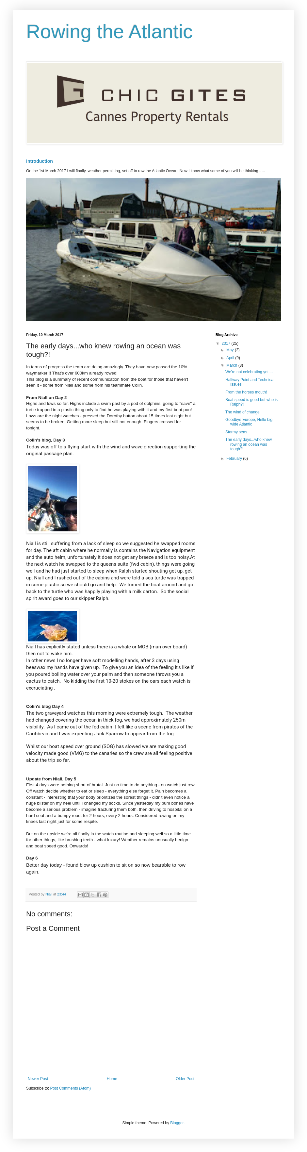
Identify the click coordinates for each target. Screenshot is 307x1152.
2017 (227, 343)
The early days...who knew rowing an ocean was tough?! (248, 444)
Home (112, 1079)
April (230, 358)
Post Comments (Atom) (70, 1088)
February (234, 458)
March (232, 365)
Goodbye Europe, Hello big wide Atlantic (248, 421)
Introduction (39, 161)
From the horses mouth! (246, 392)
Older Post (185, 1079)
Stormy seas (236, 432)
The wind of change (242, 412)
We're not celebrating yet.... (249, 372)
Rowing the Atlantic (109, 31)
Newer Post (38, 1079)
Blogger (177, 1123)
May (230, 350)
